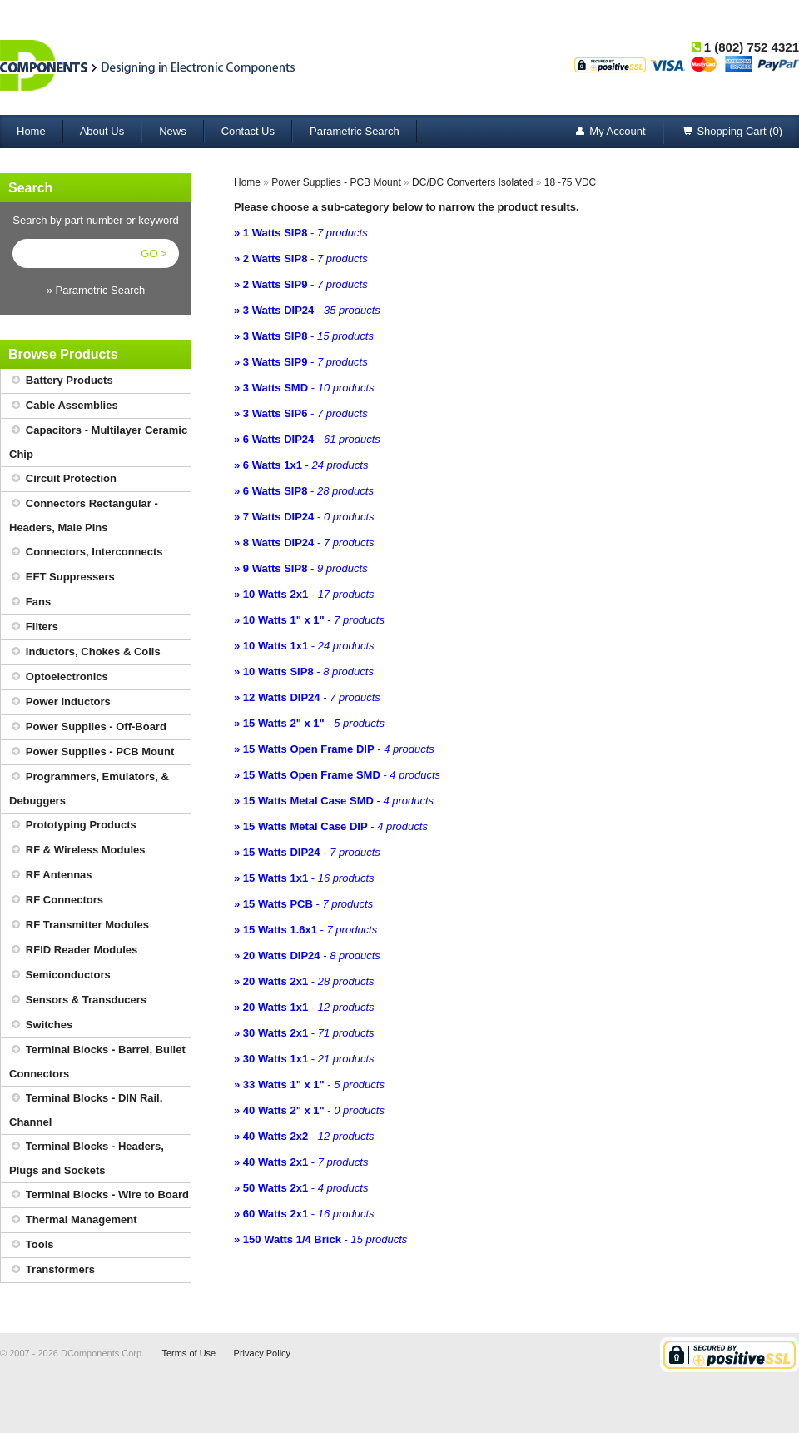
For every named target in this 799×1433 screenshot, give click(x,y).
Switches (40, 1025)
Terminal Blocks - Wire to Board (99, 1195)
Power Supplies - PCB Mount (91, 752)
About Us (102, 131)
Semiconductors (60, 975)
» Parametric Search (96, 290)
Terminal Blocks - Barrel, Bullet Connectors (97, 1059)
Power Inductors (60, 702)
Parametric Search (355, 131)
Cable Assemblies (63, 406)
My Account (609, 132)
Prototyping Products (72, 826)
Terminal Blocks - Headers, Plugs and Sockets (86, 1156)
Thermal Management (73, 1220)
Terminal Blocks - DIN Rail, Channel (85, 1107)
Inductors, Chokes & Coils (85, 652)
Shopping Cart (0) (731, 132)
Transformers (52, 1270)
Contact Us (248, 131)
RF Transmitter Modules (79, 925)
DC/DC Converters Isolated (472, 182)
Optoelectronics (58, 677)
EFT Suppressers (62, 577)
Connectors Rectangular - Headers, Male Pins (83, 513)
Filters (33, 627)
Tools (31, 1245)
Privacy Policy (262, 1353)
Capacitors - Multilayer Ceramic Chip (98, 439)
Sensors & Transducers (77, 1000)
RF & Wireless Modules (77, 850)
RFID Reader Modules (73, 950)
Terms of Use (188, 1353)
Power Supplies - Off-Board (87, 727)
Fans (30, 602)
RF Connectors (56, 900)
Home (31, 131)
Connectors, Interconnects (86, 552)
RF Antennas (50, 875)
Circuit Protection (63, 479)
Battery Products (61, 381)
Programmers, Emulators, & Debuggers (89, 786)
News (172, 131)
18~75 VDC (570, 182)
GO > (153, 253)
